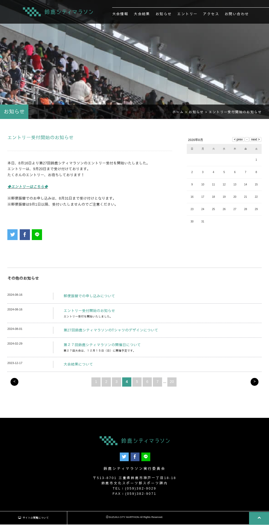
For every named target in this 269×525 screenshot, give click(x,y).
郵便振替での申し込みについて (89, 298)
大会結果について (78, 366)
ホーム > (180, 114)
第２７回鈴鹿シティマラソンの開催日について (102, 347)
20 (172, 383)
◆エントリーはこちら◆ (27, 188)
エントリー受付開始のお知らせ (89, 312)
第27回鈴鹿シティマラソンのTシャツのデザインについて (111, 332)
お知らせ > (199, 114)
